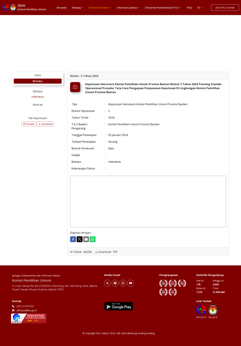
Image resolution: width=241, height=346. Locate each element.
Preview (28, 124)
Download (45, 124)
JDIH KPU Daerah (225, 7)
